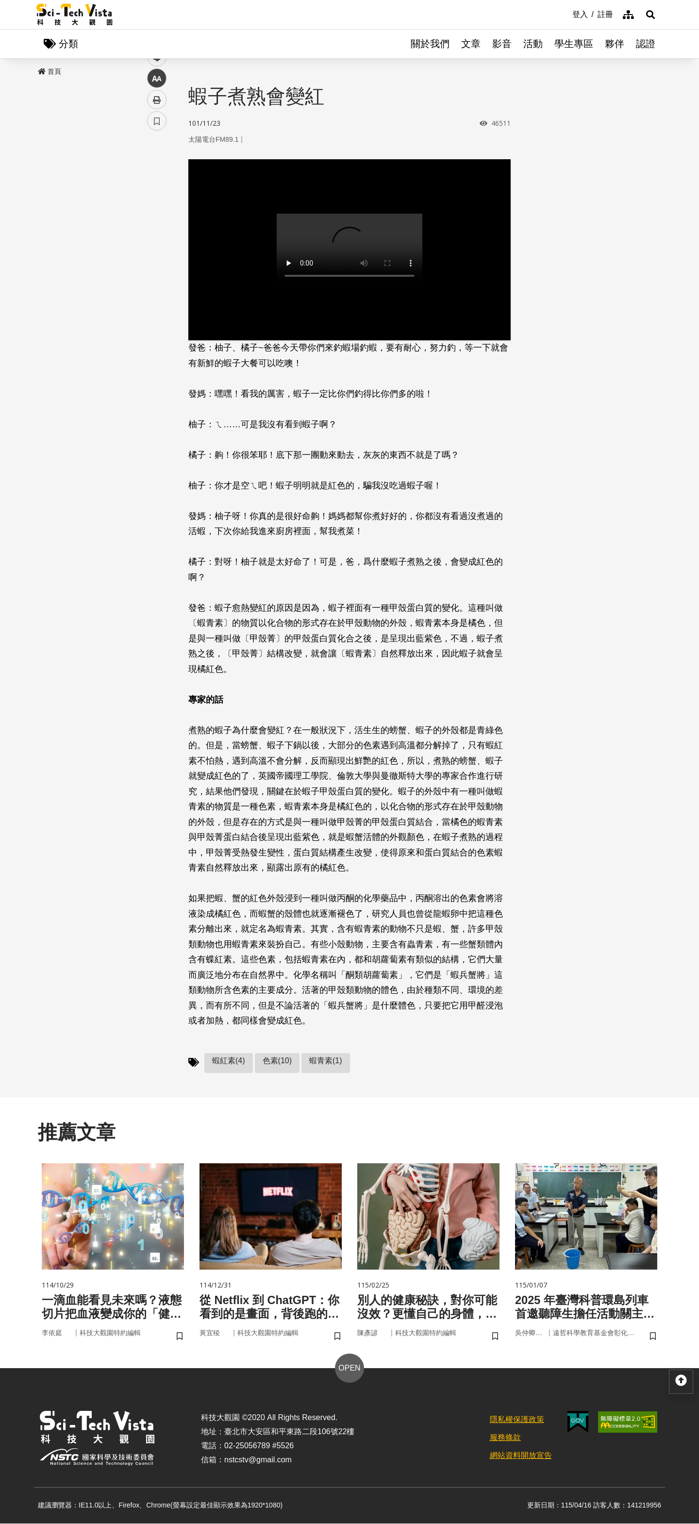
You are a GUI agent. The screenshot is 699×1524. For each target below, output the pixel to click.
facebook (157, 186)
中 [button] (157, 250)
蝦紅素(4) (228, 1060)
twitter (157, 207)
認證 (645, 43)
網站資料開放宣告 (521, 1456)
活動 (533, 43)
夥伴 (614, 43)
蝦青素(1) (325, 1060)
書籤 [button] (156, 292)
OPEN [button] (349, 1369)
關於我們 (430, 43)
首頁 (49, 71)
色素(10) (277, 1060)
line (154, 228)
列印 (156, 271)
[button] (650, 14)
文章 (471, 43)
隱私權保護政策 (517, 1420)
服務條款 (505, 1438)
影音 (502, 43)
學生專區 (573, 43)
